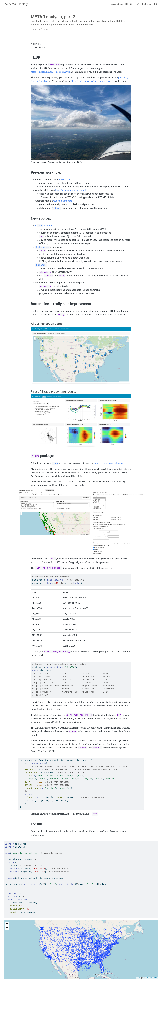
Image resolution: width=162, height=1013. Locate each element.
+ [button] (7, 924)
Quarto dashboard (62, 200)
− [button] (7, 928)
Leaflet (139, 978)
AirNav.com (65, 179)
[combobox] (155, 4)
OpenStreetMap (148, 978)
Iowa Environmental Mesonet (70, 190)
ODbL (156, 978)
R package (43, 225)
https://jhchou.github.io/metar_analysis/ (51, 71)
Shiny (45, 30)
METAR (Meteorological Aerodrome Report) (92, 81)
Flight (34, 30)
